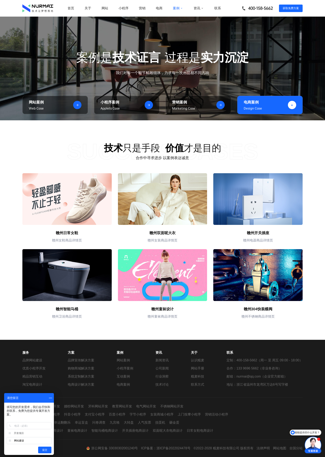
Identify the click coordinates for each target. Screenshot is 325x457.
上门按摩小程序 (189, 414)
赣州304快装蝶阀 (258, 309)
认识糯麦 (197, 360)
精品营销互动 (32, 376)
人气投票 (144, 422)
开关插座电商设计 (135, 430)
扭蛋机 (160, 422)
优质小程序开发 (34, 368)
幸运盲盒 (81, 422)
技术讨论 (162, 384)
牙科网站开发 (98, 406)
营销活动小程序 (216, 414)
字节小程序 (138, 414)
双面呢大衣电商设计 (168, 430)
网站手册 (197, 368)
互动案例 (123, 376)
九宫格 (115, 422)
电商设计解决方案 (81, 384)
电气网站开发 (146, 406)
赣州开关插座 (258, 233)
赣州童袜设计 (162, 309)
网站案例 (123, 360)
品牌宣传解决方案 (81, 360)
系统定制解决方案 (81, 376)
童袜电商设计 (77, 430)
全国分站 (296, 448)
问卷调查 (99, 422)
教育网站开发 (122, 406)
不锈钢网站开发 (171, 406)
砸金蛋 (174, 422)
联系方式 (197, 384)
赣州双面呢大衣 (162, 233)
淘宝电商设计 (32, 384)
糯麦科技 (197, 376)
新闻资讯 (162, 360)
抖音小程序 (72, 414)
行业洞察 (162, 376)
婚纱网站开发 (74, 406)
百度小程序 (117, 414)
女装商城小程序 (161, 414)
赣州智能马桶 (67, 309)
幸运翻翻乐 (62, 422)
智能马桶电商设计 (104, 430)
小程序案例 (125, 368)
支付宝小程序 (95, 414)
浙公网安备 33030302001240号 (114, 448)
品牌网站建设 (32, 360)
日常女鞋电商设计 (200, 430)
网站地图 (279, 448)
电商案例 (123, 384)
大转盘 (129, 422)
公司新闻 (162, 368)
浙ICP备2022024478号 (173, 448)
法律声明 (263, 448)
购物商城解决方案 (81, 368)
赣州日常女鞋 (67, 233)
